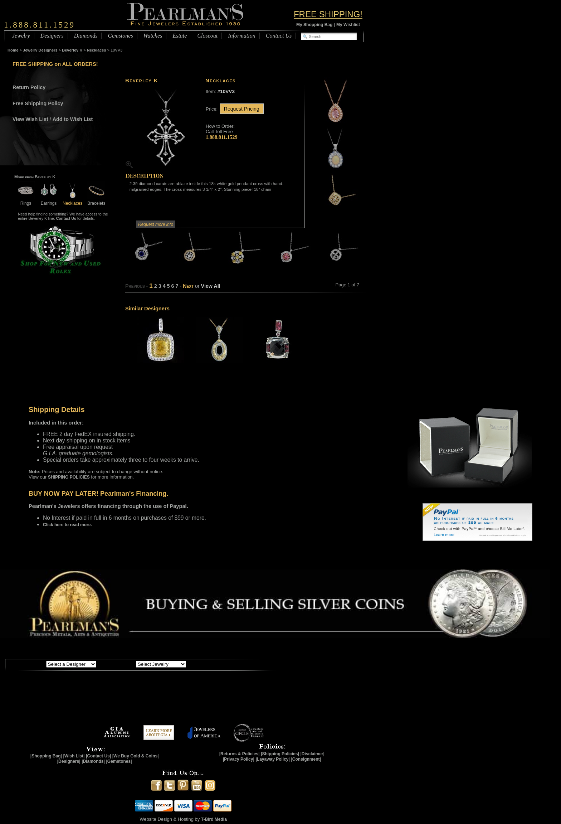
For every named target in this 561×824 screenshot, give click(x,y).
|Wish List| (73, 755)
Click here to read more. (67, 524)
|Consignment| (306, 759)
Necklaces (96, 50)
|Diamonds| (93, 761)
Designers (52, 36)
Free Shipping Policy (38, 103)
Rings (26, 200)
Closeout (207, 36)
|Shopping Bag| (46, 755)
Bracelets (96, 200)
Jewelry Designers (40, 50)
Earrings (49, 200)
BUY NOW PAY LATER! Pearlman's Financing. (98, 493)
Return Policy (29, 87)
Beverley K (72, 50)
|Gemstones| (119, 761)
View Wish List (30, 119)
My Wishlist (348, 24)
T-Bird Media (214, 819)
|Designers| (69, 761)
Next (188, 286)
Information (241, 36)
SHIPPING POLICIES (69, 477)
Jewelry (21, 36)
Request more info (155, 224)
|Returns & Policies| (239, 753)
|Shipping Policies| (280, 753)
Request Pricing (241, 109)
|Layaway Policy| (272, 759)
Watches (152, 36)
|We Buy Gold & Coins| (135, 755)
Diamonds (86, 36)
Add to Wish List (73, 119)
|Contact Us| (98, 755)
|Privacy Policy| (238, 759)
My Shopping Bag (314, 24)
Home (13, 50)
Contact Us (279, 36)
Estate (179, 36)
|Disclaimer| (312, 753)
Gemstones (120, 36)
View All (210, 286)
